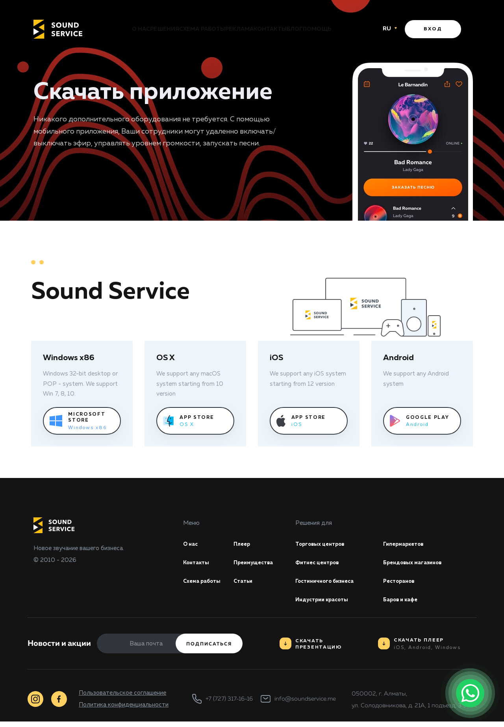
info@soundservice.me (305, 704)
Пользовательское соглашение (122, 698)
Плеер (243, 545)
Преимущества (256, 565)
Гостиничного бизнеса (329, 585)
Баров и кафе (403, 605)
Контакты (281, 29)
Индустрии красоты (325, 605)
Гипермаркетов (406, 545)
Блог (318, 29)
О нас (105, 29)
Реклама (239, 29)
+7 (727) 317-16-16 (229, 704)
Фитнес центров (320, 565)
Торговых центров (323, 545)
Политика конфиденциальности (124, 710)
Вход (433, 29)
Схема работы (190, 29)
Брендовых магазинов (417, 565)
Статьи (244, 585)
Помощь (352, 29)
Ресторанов (401, 585)
